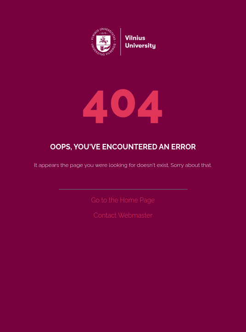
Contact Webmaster (123, 215)
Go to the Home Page (122, 200)
